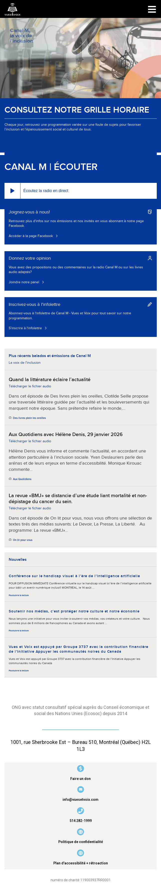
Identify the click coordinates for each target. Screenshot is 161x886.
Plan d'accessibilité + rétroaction (80, 863)
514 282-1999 (81, 821)
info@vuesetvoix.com (80, 800)
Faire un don (80, 779)
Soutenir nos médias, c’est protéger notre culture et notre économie (74, 611)
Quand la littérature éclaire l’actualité (49, 380)
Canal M (25, 167)
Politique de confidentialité (80, 842)
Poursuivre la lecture (19, 595)
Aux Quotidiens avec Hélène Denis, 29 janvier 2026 (66, 435)
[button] (12, 191)
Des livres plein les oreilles (29, 418)
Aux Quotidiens (22, 479)
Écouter (76, 167)
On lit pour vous (22, 540)
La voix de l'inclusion (25, 363)
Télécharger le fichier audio (30, 386)
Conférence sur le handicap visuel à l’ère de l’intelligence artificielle (74, 576)
